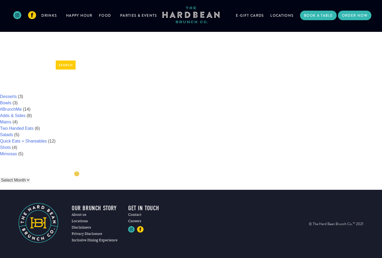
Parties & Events (138, 15)
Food (105, 15)
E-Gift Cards (250, 15)
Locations (281, 15)
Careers (134, 220)
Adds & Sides (12, 115)
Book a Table (318, 15)
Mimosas (8, 154)
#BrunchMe (11, 109)
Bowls (5, 103)
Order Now (354, 15)
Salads (6, 134)
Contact (134, 214)
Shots (5, 147)
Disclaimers (81, 227)
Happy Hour (79, 15)
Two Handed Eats (16, 128)
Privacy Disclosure (87, 233)
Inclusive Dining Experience (95, 240)
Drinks (49, 15)
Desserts (8, 96)
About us (79, 214)
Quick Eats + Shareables (23, 141)
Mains (5, 122)
